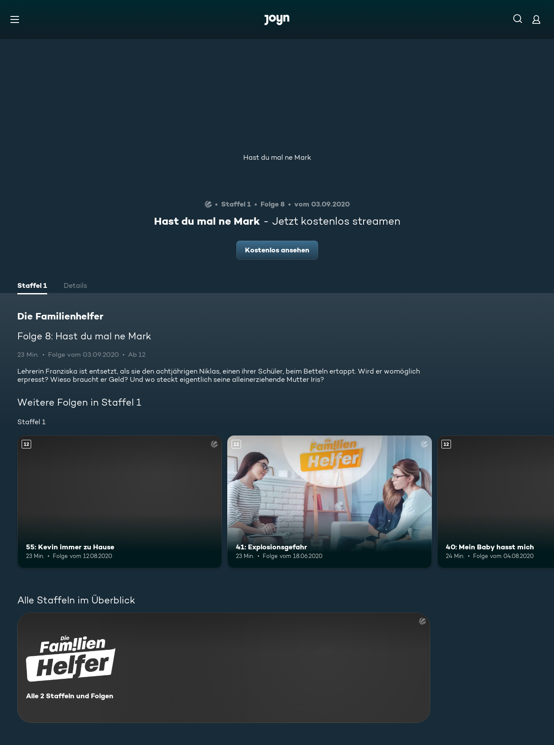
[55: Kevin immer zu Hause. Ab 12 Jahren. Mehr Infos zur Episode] (119, 501)
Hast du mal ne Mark (277, 157)
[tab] (32, 286)
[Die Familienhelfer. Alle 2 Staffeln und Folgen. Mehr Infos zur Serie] (223, 668)
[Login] (536, 19)
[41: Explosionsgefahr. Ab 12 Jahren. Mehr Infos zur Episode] (329, 501)
